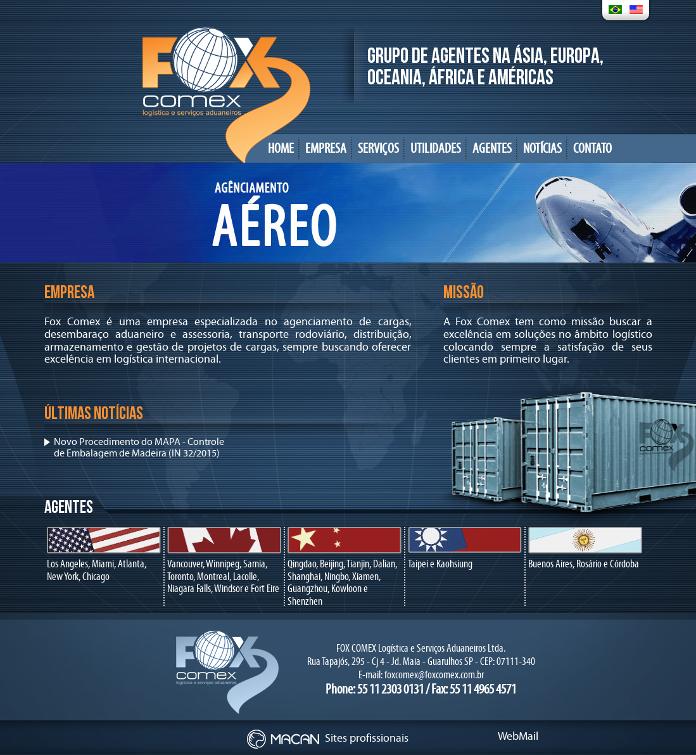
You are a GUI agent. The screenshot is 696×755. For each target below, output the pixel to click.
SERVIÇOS (378, 149)
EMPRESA (325, 149)
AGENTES (492, 149)
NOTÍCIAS (542, 149)
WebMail (518, 736)
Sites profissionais (327, 738)
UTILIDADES (435, 149)
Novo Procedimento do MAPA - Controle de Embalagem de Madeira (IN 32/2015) (139, 447)
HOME (281, 149)
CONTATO (592, 149)
